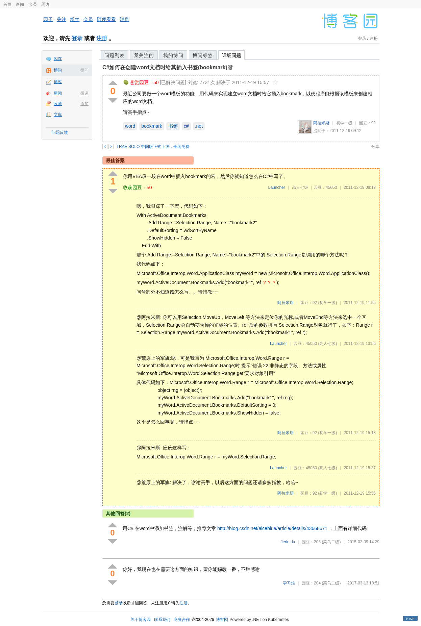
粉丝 (74, 19)
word (130, 126)
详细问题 (231, 55)
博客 (58, 81)
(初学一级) (327, 302)
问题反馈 (60, 132)
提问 (84, 70)
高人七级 (300, 187)
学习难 (289, 583)
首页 (7, 4)
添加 (84, 103)
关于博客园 (140, 619)
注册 (101, 38)
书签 (173, 126)
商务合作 (182, 619)
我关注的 (144, 55)
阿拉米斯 (321, 123)
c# (186, 126)
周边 (45, 4)
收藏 (58, 103)
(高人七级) (327, 343)
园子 (48, 19)
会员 (33, 4)
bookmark (151, 126)
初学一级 (344, 123)
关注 (61, 19)
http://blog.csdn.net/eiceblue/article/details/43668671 (272, 528)
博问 (58, 70)
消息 (124, 19)
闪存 (58, 58)
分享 (375, 146)
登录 (77, 38)
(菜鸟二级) (331, 542)
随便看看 (106, 19)
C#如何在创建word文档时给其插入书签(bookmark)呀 (167, 67)
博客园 (222, 619)
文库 (58, 114)
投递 (84, 93)
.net (199, 126)
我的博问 (173, 55)
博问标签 (203, 55)
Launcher (276, 187)
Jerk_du (288, 542)
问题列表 (114, 55)
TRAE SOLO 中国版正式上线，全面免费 (153, 146)
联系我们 (162, 619)
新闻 (20, 4)
